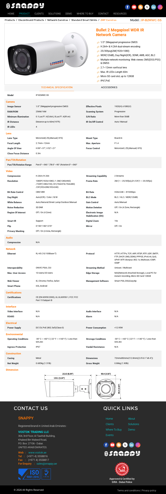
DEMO (68, 13)
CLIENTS (39, 13)
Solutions (133, 424)
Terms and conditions (128, 490)
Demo (131, 429)
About (131, 418)
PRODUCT (24, 13)
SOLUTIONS (54, 13)
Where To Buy (114, 429)
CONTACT (103, 13)
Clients (110, 424)
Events (110, 435)
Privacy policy (149, 490)
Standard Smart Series (84, 20)
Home (109, 418)
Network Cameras (57, 20)
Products (10, 20)
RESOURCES (119, 13)
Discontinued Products (31, 20)
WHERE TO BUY (85, 13)
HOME (11, 13)
